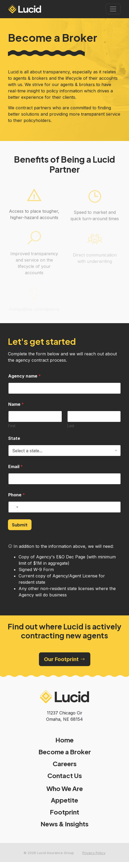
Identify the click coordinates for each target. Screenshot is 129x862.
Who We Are (64, 788)
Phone (16, 494)
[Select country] (14, 507)
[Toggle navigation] (113, 9)
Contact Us (64, 775)
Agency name (24, 376)
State (14, 438)
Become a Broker (64, 752)
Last (70, 425)
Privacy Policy (93, 853)
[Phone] (64, 507)
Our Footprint (64, 659)
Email (15, 466)
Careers (65, 763)
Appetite (64, 800)
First (11, 425)
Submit (20, 524)
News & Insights (64, 824)
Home (64, 740)
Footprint (64, 812)
